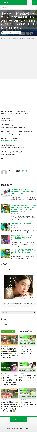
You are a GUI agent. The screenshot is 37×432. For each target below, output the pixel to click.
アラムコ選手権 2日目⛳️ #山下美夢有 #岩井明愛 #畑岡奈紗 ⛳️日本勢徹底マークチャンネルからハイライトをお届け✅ (9, 406)
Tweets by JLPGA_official (9, 140)
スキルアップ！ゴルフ (23, 428)
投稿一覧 (24, 171)
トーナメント (15, 32)
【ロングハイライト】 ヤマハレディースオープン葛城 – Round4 (27, 351)
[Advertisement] (18, 58)
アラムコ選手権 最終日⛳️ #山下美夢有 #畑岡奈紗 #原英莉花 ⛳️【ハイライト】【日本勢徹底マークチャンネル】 (9, 353)
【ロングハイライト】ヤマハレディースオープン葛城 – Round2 (27, 404)
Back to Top (18, 420)
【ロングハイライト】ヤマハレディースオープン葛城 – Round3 (27, 378)
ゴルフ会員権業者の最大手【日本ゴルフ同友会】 (18, 303)
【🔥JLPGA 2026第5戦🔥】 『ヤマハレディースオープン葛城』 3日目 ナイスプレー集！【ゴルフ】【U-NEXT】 (9, 380)
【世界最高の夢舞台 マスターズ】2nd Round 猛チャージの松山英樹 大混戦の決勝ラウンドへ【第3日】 (23, 191)
